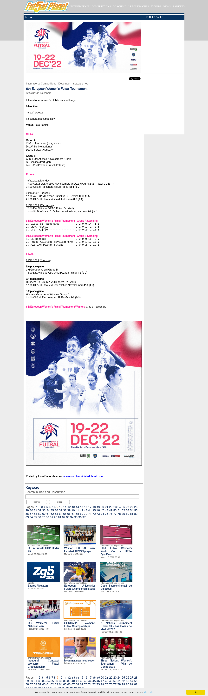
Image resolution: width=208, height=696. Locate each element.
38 (64, 510)
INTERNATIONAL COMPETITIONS (90, 6)
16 (85, 507)
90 (55, 517)
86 (39, 517)
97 (84, 517)
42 (81, 510)
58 (35, 513)
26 (127, 507)
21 (106, 507)
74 (102, 513)
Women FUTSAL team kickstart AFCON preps (79, 550)
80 (127, 513)
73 (98, 513)
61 (48, 513)
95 (76, 517)
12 (69, 507)
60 (44, 513)
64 (60, 513)
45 (94, 510)
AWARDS (156, 6)
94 (71, 517)
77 (115, 513)
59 (39, 513)
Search (36, 502)
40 (73, 510)
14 (77, 507)
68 (77, 513)
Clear (59, 502)
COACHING (119, 6)
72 (94, 513)
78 (119, 513)
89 (51, 517)
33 (44, 510)
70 (85, 513)
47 (102, 510)
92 (63, 517)
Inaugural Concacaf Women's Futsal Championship (43, 663)
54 (131, 510)
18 (94, 507)
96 (80, 517)
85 (35, 517)
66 (69, 513)
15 (81, 507)
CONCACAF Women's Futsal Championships (79, 625)
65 (64, 513)
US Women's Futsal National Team (43, 625)
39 (69, 510)
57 (31, 513)
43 (85, 510)
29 (27, 510)
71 (89, 513)
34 (48, 510)
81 (131, 513)
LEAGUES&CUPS (138, 6)
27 (131, 507)
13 (73, 507)
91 (59, 517)
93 (67, 517)
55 (135, 510)
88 (47, 517)
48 (106, 510)
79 (123, 513)
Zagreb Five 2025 (38, 585)
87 (43, 517)
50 (115, 510)
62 (52, 513)
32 (39, 510)
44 (89, 510)
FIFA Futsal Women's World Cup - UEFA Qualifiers (116, 551)
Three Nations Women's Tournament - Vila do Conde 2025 (116, 663)
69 (81, 513)
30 (31, 510)
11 (64, 507)
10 (60, 507)
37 (60, 510)
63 (56, 513)
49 (110, 510)
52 (123, 510)
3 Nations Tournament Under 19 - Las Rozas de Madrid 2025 (116, 626)
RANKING (179, 6)
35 (52, 510)
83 (27, 517)
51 (119, 510)
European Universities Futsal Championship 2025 (79, 587)
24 (119, 507)
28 (135, 507)
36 (56, 510)
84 (31, 517)
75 (106, 513)
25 (123, 507)
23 (115, 507)
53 (127, 510)
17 (89, 507)
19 (98, 507)
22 (110, 507)
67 (73, 513)
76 (110, 513)
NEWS (167, 6)
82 (135, 513)
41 (77, 510)
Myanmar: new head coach (79, 660)
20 (102, 507)
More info (148, 692)
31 (35, 510)
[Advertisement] (164, 103)
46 (98, 510)
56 (27, 513)
